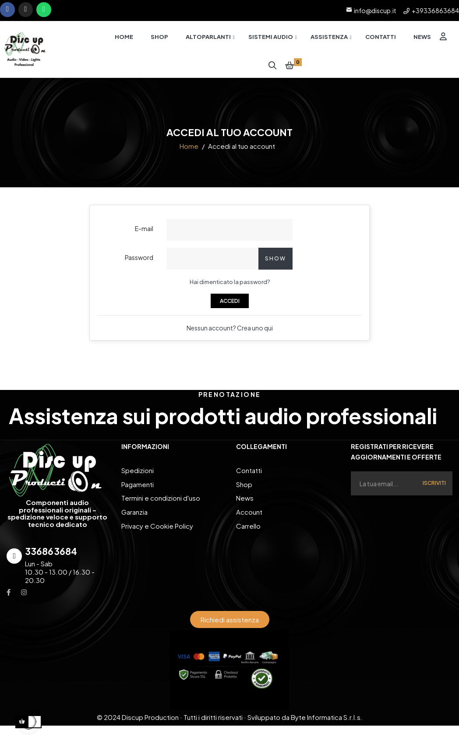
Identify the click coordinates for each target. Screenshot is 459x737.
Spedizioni (137, 474)
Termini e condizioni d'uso (160, 500)
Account (249, 513)
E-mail (144, 232)
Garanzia (134, 513)
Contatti (249, 474)
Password (139, 261)
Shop (244, 487)
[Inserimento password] (212, 263)
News (245, 500)
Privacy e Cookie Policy (157, 526)
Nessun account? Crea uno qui (230, 332)
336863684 (51, 555)
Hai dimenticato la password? (230, 285)
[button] (229, 623)
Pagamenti (137, 487)
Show (275, 262)
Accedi (230, 305)
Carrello (248, 526)
